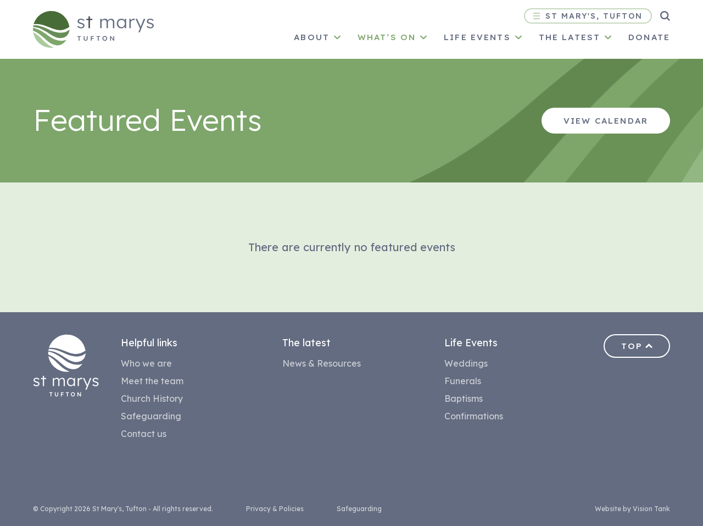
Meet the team (152, 380)
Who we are (146, 363)
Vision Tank (651, 509)
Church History (152, 398)
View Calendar (605, 120)
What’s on (387, 37)
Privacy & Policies (275, 509)
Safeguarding (151, 416)
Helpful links (149, 342)
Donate (649, 37)
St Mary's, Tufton (588, 16)
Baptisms (463, 398)
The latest (569, 37)
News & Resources (321, 363)
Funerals (462, 380)
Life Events (477, 37)
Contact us (143, 433)
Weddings (466, 363)
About (312, 37)
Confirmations (473, 416)
